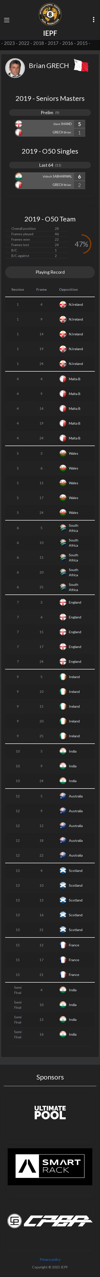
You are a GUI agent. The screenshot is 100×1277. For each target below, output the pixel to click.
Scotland (75, 870)
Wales (73, 453)
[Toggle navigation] (7, 20)
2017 (53, 43)
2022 (24, 43)
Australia (76, 796)
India (73, 751)
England (75, 602)
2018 (38, 43)
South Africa (73, 528)
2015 (82, 43)
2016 (67, 43)
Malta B (74, 379)
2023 (9, 43)
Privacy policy (50, 1259)
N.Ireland (76, 304)
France (74, 945)
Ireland (74, 677)
